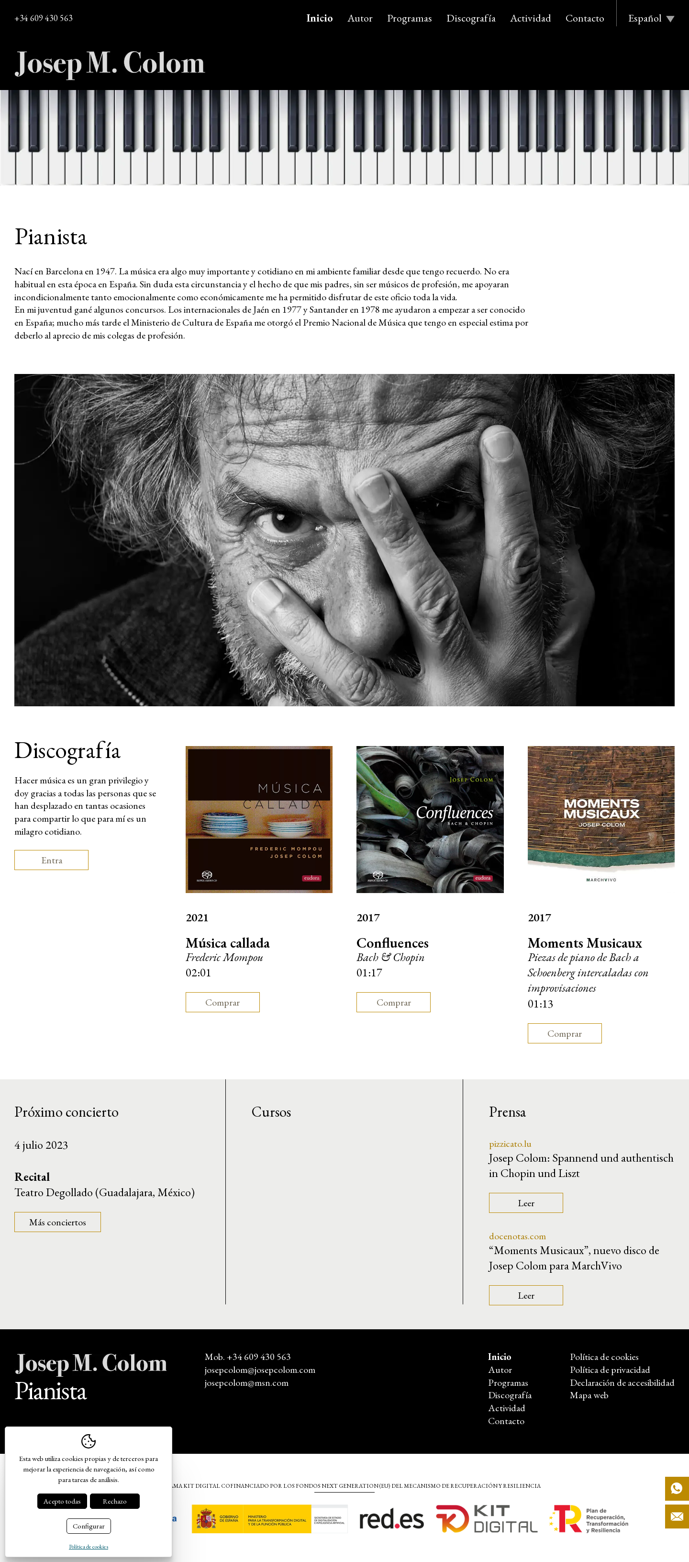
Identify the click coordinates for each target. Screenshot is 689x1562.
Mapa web (589, 1395)
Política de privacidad (610, 1369)
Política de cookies (604, 1356)
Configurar (89, 1525)
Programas (409, 18)
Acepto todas (62, 1500)
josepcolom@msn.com (247, 1382)
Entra (51, 860)
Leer (526, 1203)
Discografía (471, 18)
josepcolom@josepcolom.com (260, 1369)
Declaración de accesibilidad (622, 1382)
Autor (360, 18)
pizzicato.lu (510, 1143)
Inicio (320, 18)
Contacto (585, 18)
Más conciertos (57, 1222)
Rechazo (115, 1500)
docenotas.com (517, 1236)
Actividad (530, 18)
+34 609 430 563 (43, 17)
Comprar (222, 1002)
